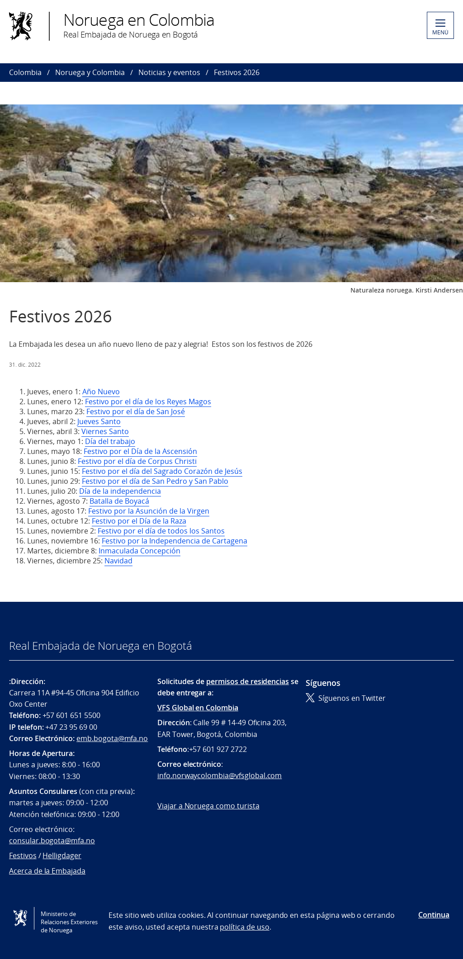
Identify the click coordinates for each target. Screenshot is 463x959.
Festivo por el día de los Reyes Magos (148, 401)
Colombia (25, 72)
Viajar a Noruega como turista (208, 806)
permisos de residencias (247, 681)
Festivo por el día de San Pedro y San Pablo (155, 481)
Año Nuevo (101, 392)
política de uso (244, 927)
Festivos (23, 855)
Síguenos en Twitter (346, 698)
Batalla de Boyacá (119, 501)
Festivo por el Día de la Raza (139, 521)
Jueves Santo (99, 421)
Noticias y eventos (169, 72)
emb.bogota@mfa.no (112, 738)
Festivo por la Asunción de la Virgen (148, 511)
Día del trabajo (110, 441)
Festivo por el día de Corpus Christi (137, 461)
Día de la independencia (120, 491)
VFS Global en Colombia (197, 708)
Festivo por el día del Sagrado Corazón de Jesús (162, 471)
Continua (433, 915)
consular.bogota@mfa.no (52, 841)
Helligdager (62, 855)
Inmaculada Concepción (139, 551)
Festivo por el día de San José (135, 411)
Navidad (118, 561)
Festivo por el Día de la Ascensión (140, 451)
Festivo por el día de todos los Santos (161, 531)
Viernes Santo (105, 431)
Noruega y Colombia (90, 72)
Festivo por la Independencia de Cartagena (174, 541)
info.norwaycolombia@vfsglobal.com (219, 775)
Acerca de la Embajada (47, 871)
